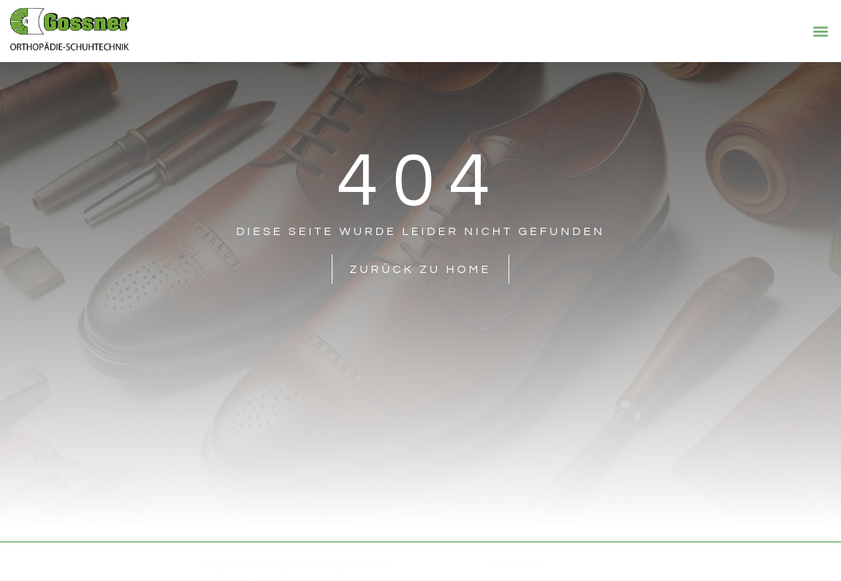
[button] (821, 31)
